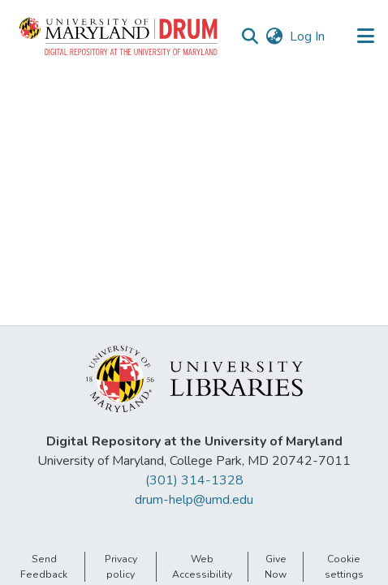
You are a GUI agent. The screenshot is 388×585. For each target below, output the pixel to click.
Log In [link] (308, 36)
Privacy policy (121, 566)
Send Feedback (43, 566)
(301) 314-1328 (194, 480)
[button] (119, 36)
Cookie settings (344, 566)
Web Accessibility (202, 566)
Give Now (276, 566)
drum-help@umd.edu (194, 500)
